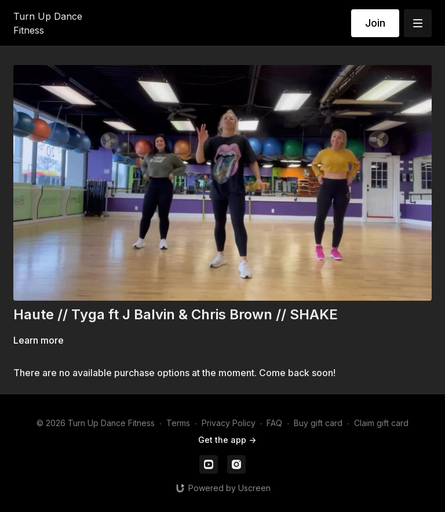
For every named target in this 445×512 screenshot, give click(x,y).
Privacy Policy (229, 423)
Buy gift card (318, 423)
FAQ (274, 423)
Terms (178, 423)
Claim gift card (381, 423)
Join (375, 23)
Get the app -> (227, 440)
